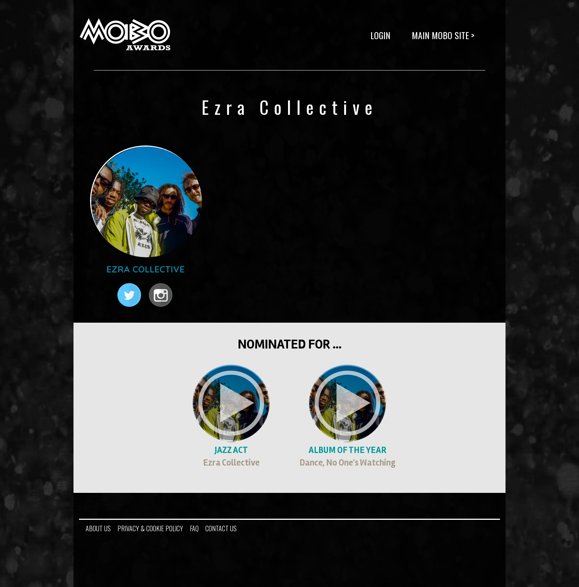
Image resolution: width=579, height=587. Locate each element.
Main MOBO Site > (443, 35)
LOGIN (380, 35)
